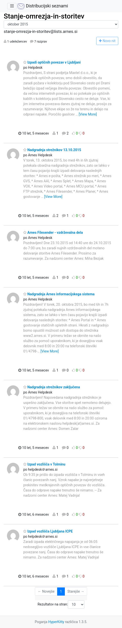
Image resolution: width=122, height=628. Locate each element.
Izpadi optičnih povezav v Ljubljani (52, 62)
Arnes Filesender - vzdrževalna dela (53, 232)
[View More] (88, 114)
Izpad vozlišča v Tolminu (44, 464)
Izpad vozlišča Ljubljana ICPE (48, 531)
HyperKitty (56, 622)
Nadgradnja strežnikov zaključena (51, 387)
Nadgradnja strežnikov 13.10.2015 (52, 150)
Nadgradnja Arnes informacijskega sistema (59, 294)
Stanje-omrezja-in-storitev (44, 16)
